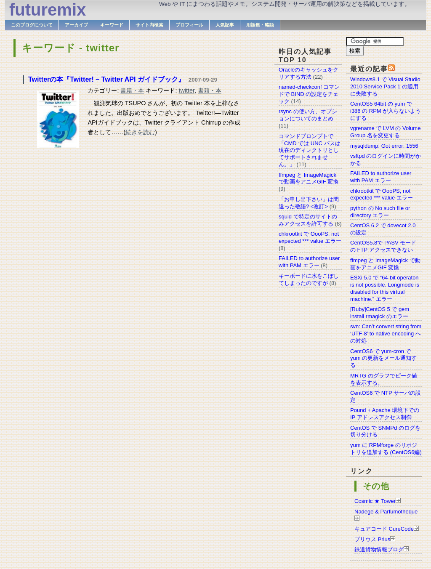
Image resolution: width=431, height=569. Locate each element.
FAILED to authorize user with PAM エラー (380, 176)
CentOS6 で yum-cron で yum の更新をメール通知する (383, 358)
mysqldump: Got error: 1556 (384, 146)
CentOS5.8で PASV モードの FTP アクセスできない (383, 246)
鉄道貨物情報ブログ (379, 549)
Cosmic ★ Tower (375, 501)
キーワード (111, 24)
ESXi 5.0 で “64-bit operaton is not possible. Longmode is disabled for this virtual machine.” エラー (384, 288)
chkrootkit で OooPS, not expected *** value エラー (381, 194)
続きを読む (140, 132)
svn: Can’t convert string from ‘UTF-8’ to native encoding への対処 (385, 333)
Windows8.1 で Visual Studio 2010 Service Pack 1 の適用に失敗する (385, 86)
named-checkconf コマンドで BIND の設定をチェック (309, 94)
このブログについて (32, 24)
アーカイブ (76, 24)
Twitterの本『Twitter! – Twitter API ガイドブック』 (106, 79)
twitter (186, 90)
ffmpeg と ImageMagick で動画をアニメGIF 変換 (385, 264)
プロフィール (189, 24)
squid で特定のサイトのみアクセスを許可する (308, 220)
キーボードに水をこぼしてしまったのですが (309, 279)
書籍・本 (132, 90)
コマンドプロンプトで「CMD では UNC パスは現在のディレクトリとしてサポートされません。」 (310, 150)
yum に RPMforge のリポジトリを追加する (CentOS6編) (386, 448)
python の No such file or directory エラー (380, 211)
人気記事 (225, 24)
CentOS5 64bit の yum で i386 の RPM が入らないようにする (385, 111)
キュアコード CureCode (384, 529)
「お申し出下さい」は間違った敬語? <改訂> (309, 203)
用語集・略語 (260, 24)
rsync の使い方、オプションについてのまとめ (308, 115)
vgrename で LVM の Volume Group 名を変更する (385, 131)
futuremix (47, 9)
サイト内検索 (149, 24)
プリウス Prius (372, 539)
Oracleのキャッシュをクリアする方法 (308, 73)
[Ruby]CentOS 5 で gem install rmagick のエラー (379, 312)
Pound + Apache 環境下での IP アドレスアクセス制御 (384, 413)
